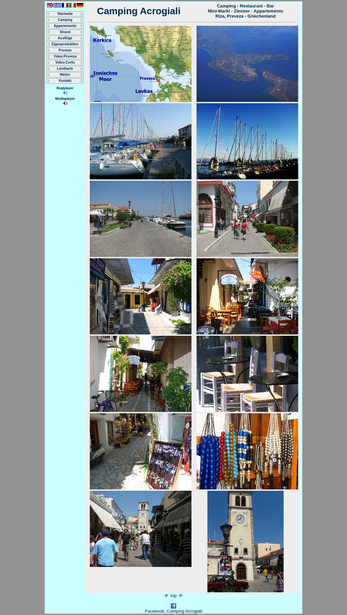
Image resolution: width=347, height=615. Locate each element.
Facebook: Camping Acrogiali (173, 609)
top (174, 595)
